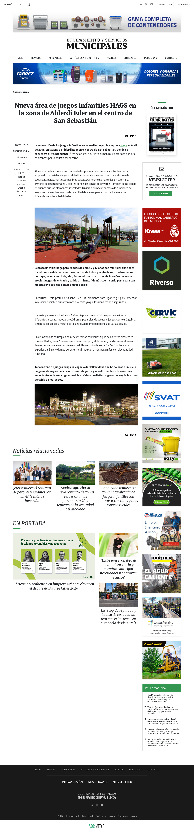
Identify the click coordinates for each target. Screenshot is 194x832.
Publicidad (135, 769)
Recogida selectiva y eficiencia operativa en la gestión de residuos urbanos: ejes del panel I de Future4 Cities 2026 (163, 742)
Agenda (119, 769)
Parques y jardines (21, 193)
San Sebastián (21, 169)
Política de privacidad (68, 816)
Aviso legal (87, 816)
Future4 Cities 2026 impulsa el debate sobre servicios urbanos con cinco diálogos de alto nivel (162, 721)
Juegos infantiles (21, 178)
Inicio (38, 769)
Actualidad (68, 769)
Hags (123, 145)
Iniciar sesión (165, 4)
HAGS (21, 173)
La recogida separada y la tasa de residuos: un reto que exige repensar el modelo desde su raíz (163, 731)
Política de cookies (105, 816)
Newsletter (122, 782)
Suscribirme (160, 193)
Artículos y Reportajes (94, 769)
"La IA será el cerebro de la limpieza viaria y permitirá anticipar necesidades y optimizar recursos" (160, 698)
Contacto (153, 769)
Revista (50, 769)
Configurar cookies (127, 816)
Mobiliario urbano (21, 185)
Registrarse (184, 4)
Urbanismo (21, 157)
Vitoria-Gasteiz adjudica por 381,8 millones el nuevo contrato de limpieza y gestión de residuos (162, 710)
